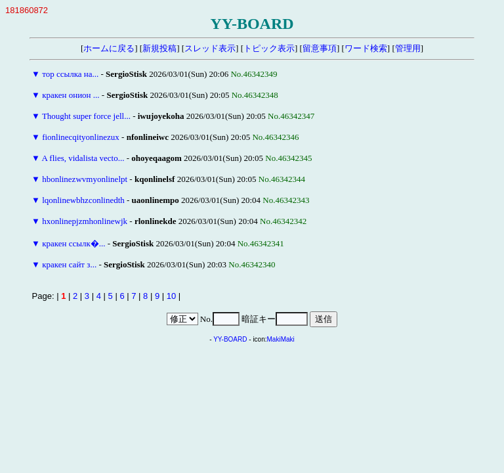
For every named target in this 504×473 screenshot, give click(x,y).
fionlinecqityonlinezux (80, 137)
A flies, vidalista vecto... (82, 158)
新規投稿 (159, 48)
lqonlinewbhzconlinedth (83, 200)
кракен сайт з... (69, 264)
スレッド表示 (210, 48)
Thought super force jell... (86, 116)
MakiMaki (281, 339)
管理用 (408, 48)
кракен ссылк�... (73, 243)
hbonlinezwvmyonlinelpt (84, 179)
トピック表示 (269, 48)
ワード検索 (366, 48)
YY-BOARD (230, 339)
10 (171, 296)
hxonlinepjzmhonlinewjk (84, 221)
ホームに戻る (109, 48)
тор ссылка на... (70, 74)
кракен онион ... (70, 95)
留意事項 (320, 48)
